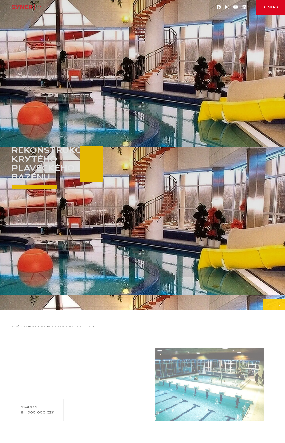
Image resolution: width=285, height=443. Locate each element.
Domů (15, 326)
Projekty (30, 326)
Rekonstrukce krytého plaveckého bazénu (68, 326)
